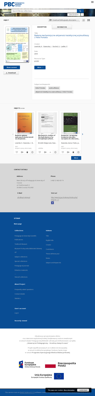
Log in (17, 313)
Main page (18, 224)
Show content (12, 67)
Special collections (21, 261)
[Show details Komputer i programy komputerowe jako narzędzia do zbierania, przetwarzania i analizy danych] (78, 152)
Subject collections (21, 257)
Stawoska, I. (47, 46)
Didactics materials (21, 270)
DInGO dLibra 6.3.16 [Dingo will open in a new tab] (27, 392)
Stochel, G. (56, 46)
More (76, 158)
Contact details (20, 294)
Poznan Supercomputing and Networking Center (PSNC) (70, 392)
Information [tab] (62, 27)
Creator (48, 245)
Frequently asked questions (24, 289)
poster (36, 61)
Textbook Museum (21, 244)
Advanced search (73, 14)
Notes (48, 258)
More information (69, 390)
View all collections (21, 277)
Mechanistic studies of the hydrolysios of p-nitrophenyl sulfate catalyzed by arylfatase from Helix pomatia (47, 137)
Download (10, 72)
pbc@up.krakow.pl (23, 197)
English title (50, 240)
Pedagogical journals (22, 266)
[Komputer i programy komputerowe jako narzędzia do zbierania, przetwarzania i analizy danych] (70, 123)
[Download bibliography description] (21, 152)
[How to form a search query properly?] (82, 14)
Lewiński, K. (38, 46)
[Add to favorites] (83, 20)
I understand (83, 390)
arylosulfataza (54, 88)
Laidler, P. (64, 46)
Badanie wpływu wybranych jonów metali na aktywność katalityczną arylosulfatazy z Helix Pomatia (24, 137)
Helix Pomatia (40, 88)
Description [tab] (41, 27)
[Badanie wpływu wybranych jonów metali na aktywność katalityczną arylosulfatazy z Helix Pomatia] (24, 123)
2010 (36, 54)
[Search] (80, 11)
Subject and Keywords (53, 263)
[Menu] (92, 2)
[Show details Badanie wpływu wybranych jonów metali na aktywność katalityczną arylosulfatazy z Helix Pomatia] (32, 152)
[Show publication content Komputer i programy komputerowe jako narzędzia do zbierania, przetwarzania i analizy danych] (73, 152)
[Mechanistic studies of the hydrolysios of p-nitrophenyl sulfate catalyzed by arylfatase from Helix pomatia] (47, 123)
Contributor (50, 249)
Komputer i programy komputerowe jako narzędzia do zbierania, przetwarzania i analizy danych (70, 137)
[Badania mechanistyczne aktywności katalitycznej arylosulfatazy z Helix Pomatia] (17, 44)
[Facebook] (52, 203)
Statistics (18, 298)
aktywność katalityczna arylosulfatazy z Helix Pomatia (54, 92)
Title (47, 236)
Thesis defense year (52, 254)
